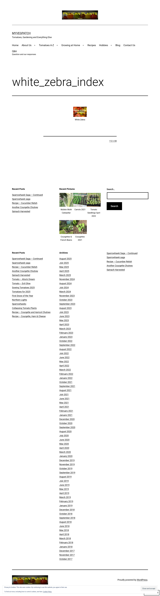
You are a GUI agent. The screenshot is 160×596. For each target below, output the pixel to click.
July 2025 (64, 263)
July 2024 (64, 287)
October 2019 (65, 468)
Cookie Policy (47, 592)
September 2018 (67, 518)
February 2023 (66, 333)
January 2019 (65, 505)
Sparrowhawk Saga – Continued (27, 195)
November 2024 (67, 279)
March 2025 (65, 275)
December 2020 (67, 419)
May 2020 (64, 444)
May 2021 (64, 402)
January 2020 (65, 456)
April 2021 (64, 407)
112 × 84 (113, 141)
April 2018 (64, 534)
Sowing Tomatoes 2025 (23, 287)
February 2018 (66, 542)
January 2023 (65, 337)
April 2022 (64, 365)
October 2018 (65, 513)
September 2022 (67, 345)
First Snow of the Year (22, 295)
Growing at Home (70, 45)
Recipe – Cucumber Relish (24, 203)
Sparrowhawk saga (21, 199)
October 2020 (65, 423)
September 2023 (67, 304)
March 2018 (65, 538)
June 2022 (64, 357)
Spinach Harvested (21, 211)
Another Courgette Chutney (25, 207)
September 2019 (67, 472)
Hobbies (103, 45)
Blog (117, 45)
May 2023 (64, 320)
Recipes (91, 45)
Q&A (24, 53)
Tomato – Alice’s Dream (23, 279)
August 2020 (65, 431)
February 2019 (66, 501)
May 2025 (64, 267)
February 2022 (66, 374)
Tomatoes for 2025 (21, 291)
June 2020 (64, 439)
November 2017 (67, 555)
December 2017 (67, 551)
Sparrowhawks (19, 304)
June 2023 (64, 316)
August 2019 (65, 476)
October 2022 (65, 341)
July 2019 (64, 481)
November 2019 (67, 464)
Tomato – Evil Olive (21, 283)
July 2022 (64, 353)
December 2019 (67, 460)
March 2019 (65, 497)
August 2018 (65, 522)
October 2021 (65, 382)
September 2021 (67, 386)
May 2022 (64, 361)
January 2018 (65, 546)
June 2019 (64, 485)
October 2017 (65, 559)
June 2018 (64, 526)
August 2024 (65, 283)
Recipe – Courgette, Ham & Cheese (29, 316)
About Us (26, 45)
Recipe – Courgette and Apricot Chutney (31, 312)
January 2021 (65, 415)
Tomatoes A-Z (46, 45)
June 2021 (64, 398)
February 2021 (66, 411)
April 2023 (64, 324)
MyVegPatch (21, 33)
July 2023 (64, 312)
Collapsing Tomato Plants (24, 308)
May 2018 (64, 530)
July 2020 (64, 435)
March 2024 (65, 291)
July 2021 (64, 394)
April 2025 (64, 271)
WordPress (142, 580)
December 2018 (67, 509)
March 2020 (65, 452)
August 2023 (65, 308)
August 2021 (65, 390)
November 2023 (67, 295)
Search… (111, 189)
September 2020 (67, 427)
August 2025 (65, 258)
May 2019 (64, 489)
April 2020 (64, 448)
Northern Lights (19, 300)
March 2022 (65, 369)
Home (15, 45)
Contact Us (129, 45)
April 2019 (64, 493)
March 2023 (65, 328)
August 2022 (65, 349)
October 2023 (65, 300)
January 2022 (65, 378)
